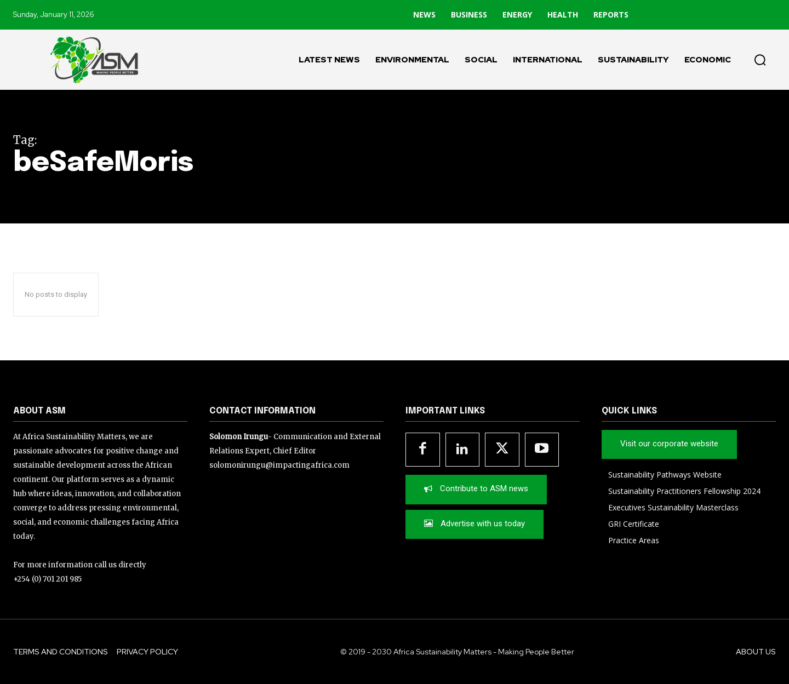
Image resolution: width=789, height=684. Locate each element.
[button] (760, 60)
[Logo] (87, 59)
